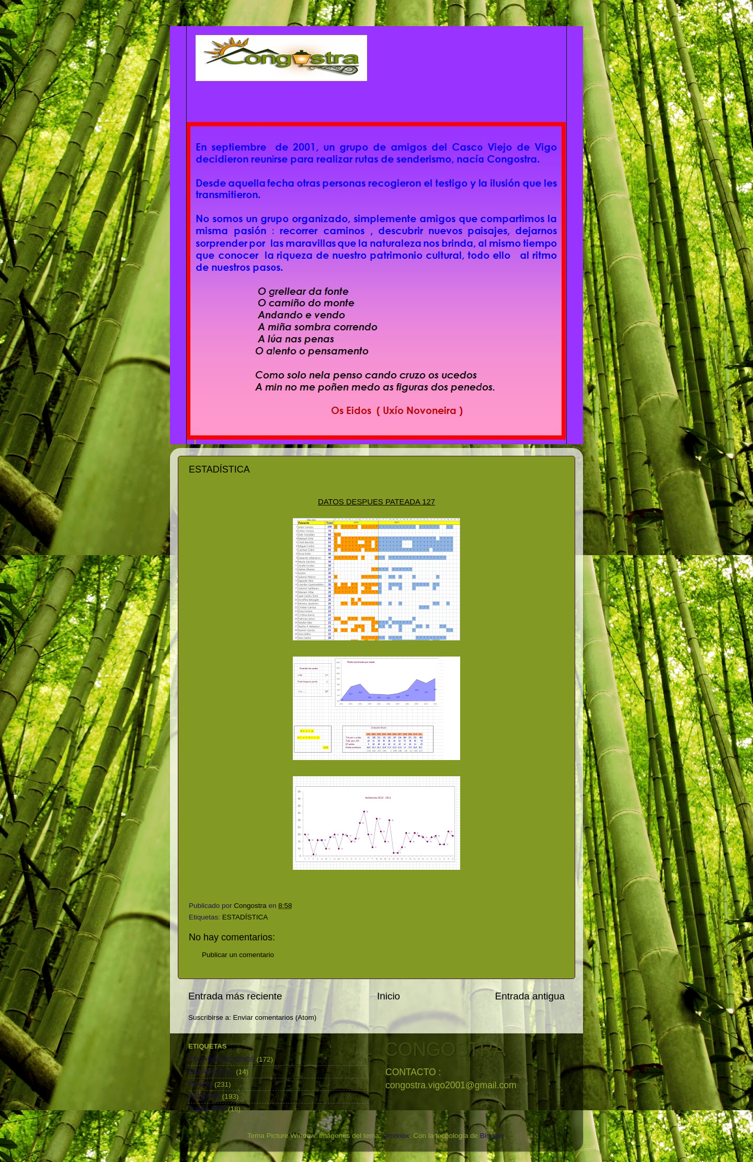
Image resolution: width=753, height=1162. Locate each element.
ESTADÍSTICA (245, 917)
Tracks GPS (207, 1109)
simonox (396, 1136)
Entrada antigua (530, 996)
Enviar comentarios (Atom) (275, 1017)
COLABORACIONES (221, 1059)
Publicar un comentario (238, 955)
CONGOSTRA (445, 1049)
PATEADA (204, 1096)
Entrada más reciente (235, 996)
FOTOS (200, 1084)
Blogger (492, 1136)
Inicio (388, 996)
